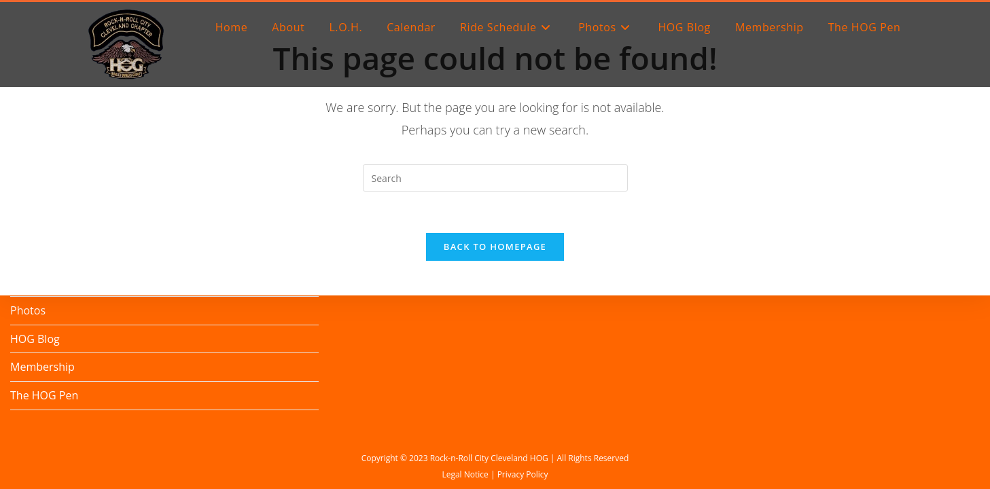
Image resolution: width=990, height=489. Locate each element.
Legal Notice (465, 474)
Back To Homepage (495, 246)
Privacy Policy (522, 474)
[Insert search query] (495, 178)
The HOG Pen (44, 395)
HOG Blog (35, 338)
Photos (28, 310)
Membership (42, 366)
